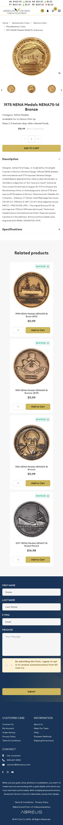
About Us (38, 724)
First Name (8, 585)
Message (7, 629)
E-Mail (6, 614)
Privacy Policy (9, 736)
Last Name (8, 600)
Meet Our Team (41, 728)
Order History (8, 732)
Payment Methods (43, 736)
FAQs (36, 732)
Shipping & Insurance (44, 740)
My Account (8, 728)
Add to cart (31, 148)
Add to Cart (38, 330)
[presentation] (24, 680)
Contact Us (8, 724)
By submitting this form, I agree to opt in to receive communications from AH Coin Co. (36, 664)
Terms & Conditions (11, 740)
